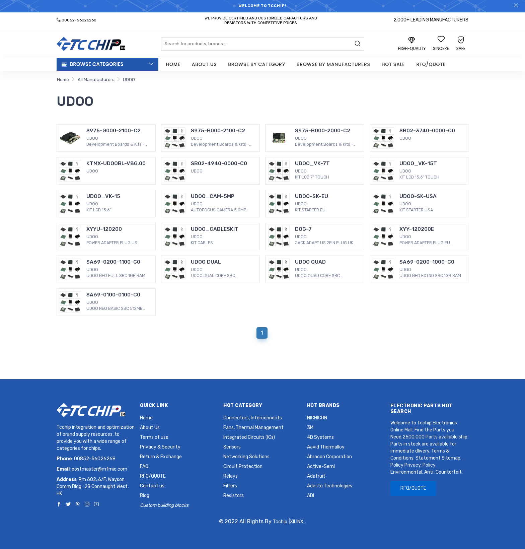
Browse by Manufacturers (333, 64)
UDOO (129, 79)
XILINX (296, 522)
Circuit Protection (242, 466)
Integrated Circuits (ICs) (249, 437)
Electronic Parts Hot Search (421, 408)
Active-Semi (321, 466)
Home (173, 64)
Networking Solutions (246, 457)
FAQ (144, 466)
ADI (310, 495)
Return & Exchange (161, 457)
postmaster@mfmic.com (99, 469)
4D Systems (320, 437)
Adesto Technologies (329, 486)
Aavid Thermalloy (326, 447)
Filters (230, 486)
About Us (204, 64)
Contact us (152, 486)
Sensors (232, 447)
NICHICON (317, 418)
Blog (144, 495)
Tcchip (280, 522)
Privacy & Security (160, 447)
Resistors (233, 495)
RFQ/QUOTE (430, 64)
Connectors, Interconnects (252, 418)
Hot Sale (393, 64)
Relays (230, 476)
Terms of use (154, 437)
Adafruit (316, 476)
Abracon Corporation (329, 457)
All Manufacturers (96, 79)
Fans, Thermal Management (253, 427)
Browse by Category (256, 64)
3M (310, 427)
